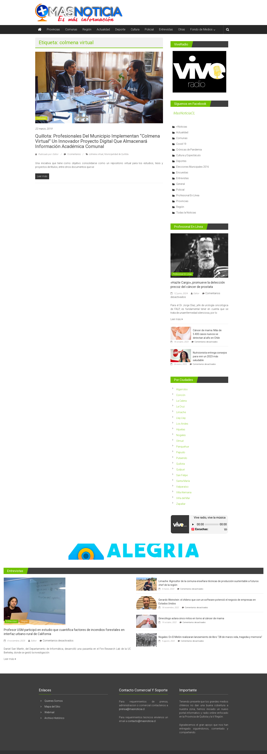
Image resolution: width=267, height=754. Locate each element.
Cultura (135, 29)
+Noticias (181, 126)
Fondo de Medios (201, 29)
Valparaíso (182, 486)
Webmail (49, 712)
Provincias (53, 29)
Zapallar (181, 503)
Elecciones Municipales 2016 (192, 166)
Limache (181, 412)
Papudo (180, 452)
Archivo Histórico (54, 718)
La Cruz (180, 406)
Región (87, 29)
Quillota (180, 463)
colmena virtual (96, 154)
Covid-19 (181, 143)
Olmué (180, 440)
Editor (196, 293)
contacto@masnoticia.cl (142, 721)
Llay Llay (181, 418)
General (180, 184)
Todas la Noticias (186, 212)
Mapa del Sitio (52, 706)
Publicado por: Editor (48, 154)
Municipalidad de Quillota (116, 154)
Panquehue (182, 446)
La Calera (181, 400)
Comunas (71, 29)
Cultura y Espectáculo (188, 155)
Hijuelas (180, 429)
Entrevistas (166, 29)
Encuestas (182, 172)
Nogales (181, 435)
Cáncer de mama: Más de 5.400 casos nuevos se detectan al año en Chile (207, 334)
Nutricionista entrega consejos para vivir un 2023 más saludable (210, 356)
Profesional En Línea (187, 195)
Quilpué (180, 469)
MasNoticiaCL (184, 113)
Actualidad (103, 29)
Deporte (120, 29)
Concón (180, 395)
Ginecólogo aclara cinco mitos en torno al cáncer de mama (191, 618)
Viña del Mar (183, 498)
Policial (149, 29)
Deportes (181, 161)
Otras (181, 29)
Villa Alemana (183, 492)
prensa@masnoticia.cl (132, 709)
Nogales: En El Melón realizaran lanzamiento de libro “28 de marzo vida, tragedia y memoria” (210, 637)
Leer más (176, 319)
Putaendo (181, 458)
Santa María (183, 481)
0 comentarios (72, 154)
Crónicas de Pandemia (189, 149)
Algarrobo (182, 389)
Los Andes (182, 423)
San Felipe (182, 475)
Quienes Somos (53, 700)
